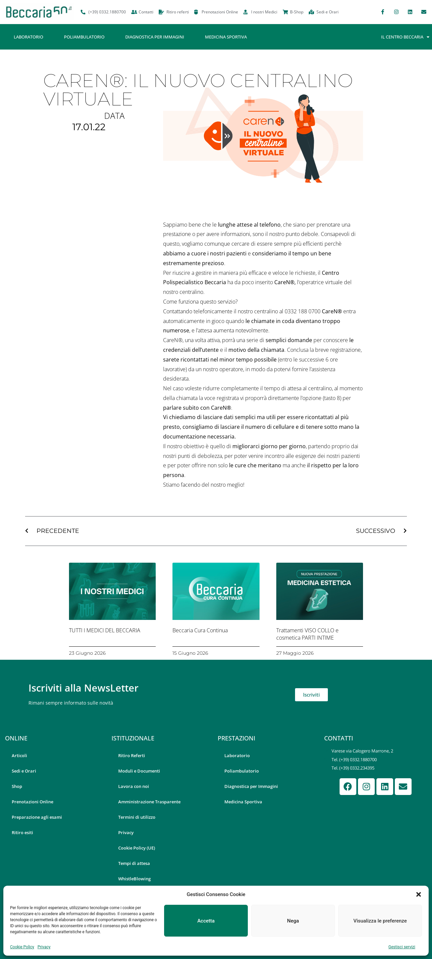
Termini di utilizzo (136, 817)
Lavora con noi (133, 786)
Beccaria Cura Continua (200, 630)
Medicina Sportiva (226, 37)
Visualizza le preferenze (380, 921)
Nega (293, 921)
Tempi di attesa (134, 863)
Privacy (44, 947)
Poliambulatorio (84, 37)
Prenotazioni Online (32, 802)
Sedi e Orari (24, 771)
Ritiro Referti (131, 755)
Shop (17, 786)
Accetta (206, 921)
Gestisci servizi (401, 947)
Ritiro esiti (22, 832)
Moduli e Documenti (139, 771)
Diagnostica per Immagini (154, 37)
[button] (418, 894)
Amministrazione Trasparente (149, 802)
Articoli (19, 755)
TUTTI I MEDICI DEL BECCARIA (104, 630)
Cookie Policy (22, 947)
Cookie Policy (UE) (136, 848)
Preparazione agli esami (37, 817)
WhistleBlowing (134, 879)
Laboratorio (28, 37)
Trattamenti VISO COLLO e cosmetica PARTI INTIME (307, 634)
